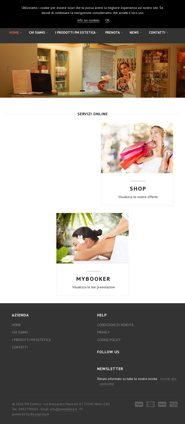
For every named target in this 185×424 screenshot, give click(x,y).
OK (107, 20)
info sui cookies (88, 20)
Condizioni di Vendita (115, 325)
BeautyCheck (40, 414)
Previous (10, 69)
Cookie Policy (108, 340)
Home (15, 32)
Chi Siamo (38, 32)
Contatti (158, 32)
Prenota (113, 32)
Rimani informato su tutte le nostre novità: (136, 381)
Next (174, 69)
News (136, 32)
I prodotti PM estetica (76, 32)
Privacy (103, 332)
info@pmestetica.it (63, 409)
